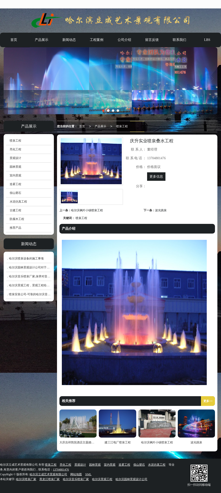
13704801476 (61, 469)
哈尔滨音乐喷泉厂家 (76, 479)
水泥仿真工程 (18, 201)
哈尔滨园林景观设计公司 (131, 479)
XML (88, 474)
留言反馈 (152, 40)
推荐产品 (15, 227)
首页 (13, 40)
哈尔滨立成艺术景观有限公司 (48, 474)
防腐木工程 (17, 219)
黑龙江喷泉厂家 (49, 479)
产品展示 (41, 40)
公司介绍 (124, 40)
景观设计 (15, 158)
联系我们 (179, 40)
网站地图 (76, 474)
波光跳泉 (161, 210)
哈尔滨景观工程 (102, 479)
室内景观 (15, 175)
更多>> (208, 401)
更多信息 (156, 176)
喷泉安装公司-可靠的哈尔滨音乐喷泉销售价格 (38, 294)
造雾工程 (15, 184)
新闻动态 (69, 40)
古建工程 (15, 210)
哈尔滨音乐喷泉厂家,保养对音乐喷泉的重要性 (38, 276)
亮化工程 (15, 149)
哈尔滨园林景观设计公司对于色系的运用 (35, 267)
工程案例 (96, 40)
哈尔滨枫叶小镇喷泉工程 (87, 210)
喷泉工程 (122, 126)
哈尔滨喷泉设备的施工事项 (26, 258)
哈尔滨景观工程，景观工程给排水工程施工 (36, 285)
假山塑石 (15, 193)
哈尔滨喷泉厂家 (26, 479)
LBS (207, 40)
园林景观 (15, 166)
